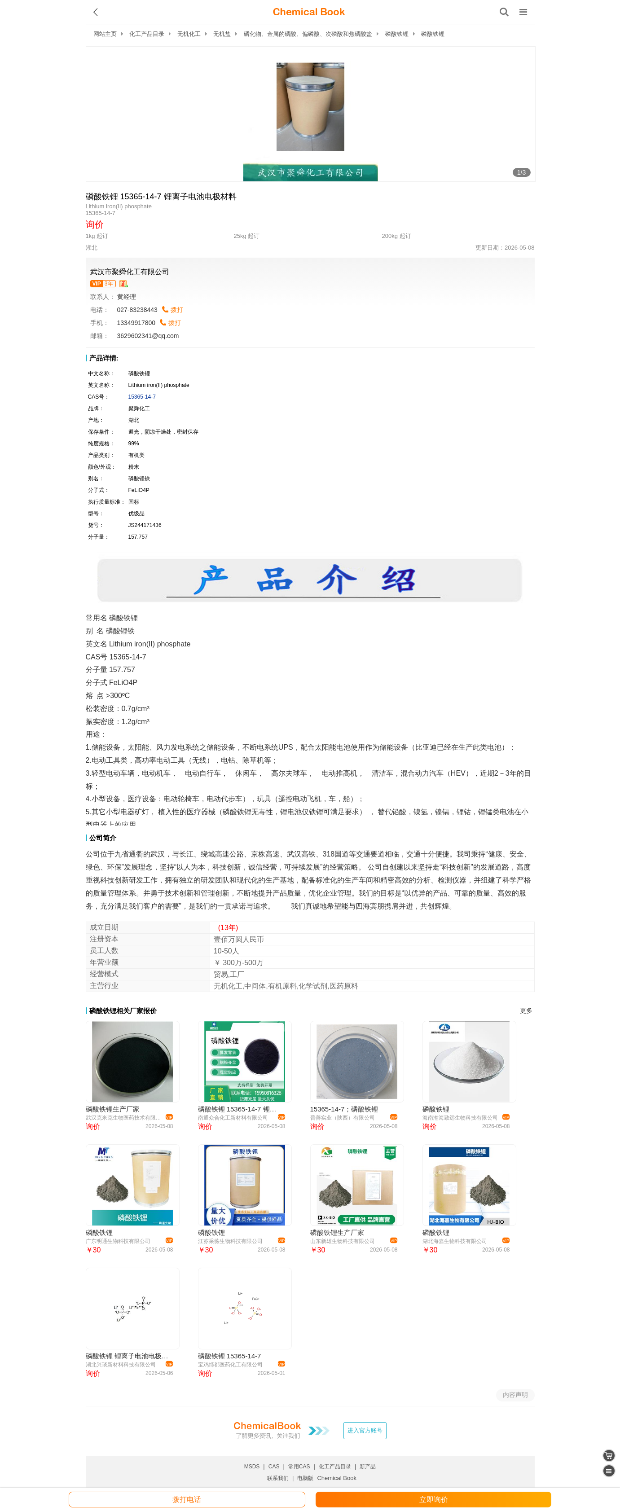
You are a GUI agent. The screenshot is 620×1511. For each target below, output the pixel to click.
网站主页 (105, 34)
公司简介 (102, 838)
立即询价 (433, 1499)
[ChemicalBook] (309, 12)
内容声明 (515, 1394)
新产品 (368, 1466)
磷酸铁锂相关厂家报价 (123, 1011)
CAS (274, 1466)
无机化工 (189, 34)
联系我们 (278, 1478)
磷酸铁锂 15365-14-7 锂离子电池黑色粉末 (240, 1109)
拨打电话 (186, 1499)
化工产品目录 (146, 34)
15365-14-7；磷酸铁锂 (344, 1109)
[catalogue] (609, 1470)
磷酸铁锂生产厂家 (113, 1109)
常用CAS (299, 1466)
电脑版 (305, 1478)
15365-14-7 (142, 397)
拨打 (177, 309)
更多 (526, 1010)
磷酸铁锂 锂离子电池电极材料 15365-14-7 (128, 1356)
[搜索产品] (504, 12)
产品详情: (104, 358)
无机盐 (222, 34)
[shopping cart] (609, 1455)
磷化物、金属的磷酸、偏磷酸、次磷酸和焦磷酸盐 (308, 34)
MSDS (252, 1466)
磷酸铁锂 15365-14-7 (229, 1356)
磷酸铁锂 (397, 34)
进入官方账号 (365, 1430)
